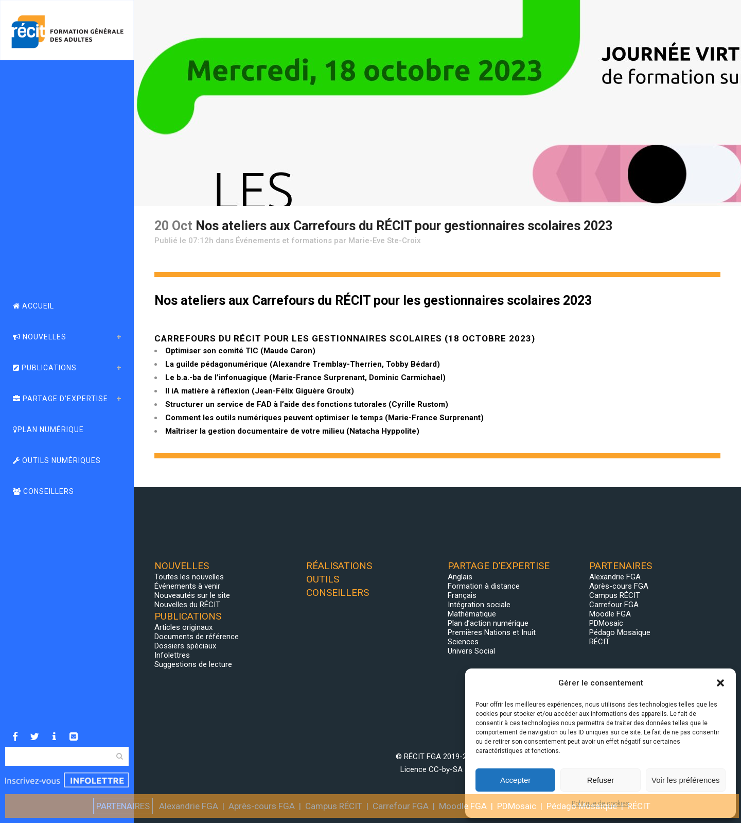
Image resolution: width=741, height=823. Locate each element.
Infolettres (172, 655)
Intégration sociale (479, 604)
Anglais (460, 576)
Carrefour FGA (614, 604)
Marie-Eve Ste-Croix (384, 240)
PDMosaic (606, 623)
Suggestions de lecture (193, 664)
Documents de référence (196, 636)
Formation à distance (484, 586)
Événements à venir (187, 586)
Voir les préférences (685, 780)
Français (462, 595)
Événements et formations (284, 240)
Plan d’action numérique (488, 623)
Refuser (600, 780)
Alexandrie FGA (615, 576)
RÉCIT (599, 641)
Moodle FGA (610, 614)
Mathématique (472, 614)
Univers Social (471, 651)
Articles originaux (183, 627)
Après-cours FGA (618, 586)
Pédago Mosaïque (619, 632)
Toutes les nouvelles (189, 576)
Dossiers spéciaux (185, 645)
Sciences (463, 641)
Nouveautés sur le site (192, 595)
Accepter (515, 780)
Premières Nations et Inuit (492, 632)
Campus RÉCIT (614, 595)
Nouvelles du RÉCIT (187, 604)
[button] (720, 683)
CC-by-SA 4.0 (451, 769)
